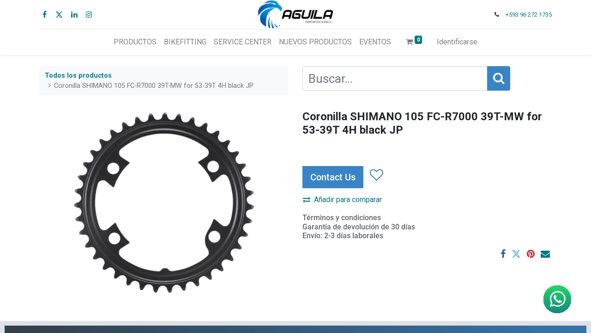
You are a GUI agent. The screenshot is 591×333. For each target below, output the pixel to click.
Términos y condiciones (341, 217)
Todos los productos (78, 76)
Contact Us (333, 177)
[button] (376, 175)
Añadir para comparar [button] (342, 199)
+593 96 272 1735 (529, 14)
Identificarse (457, 41)
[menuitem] (135, 42)
